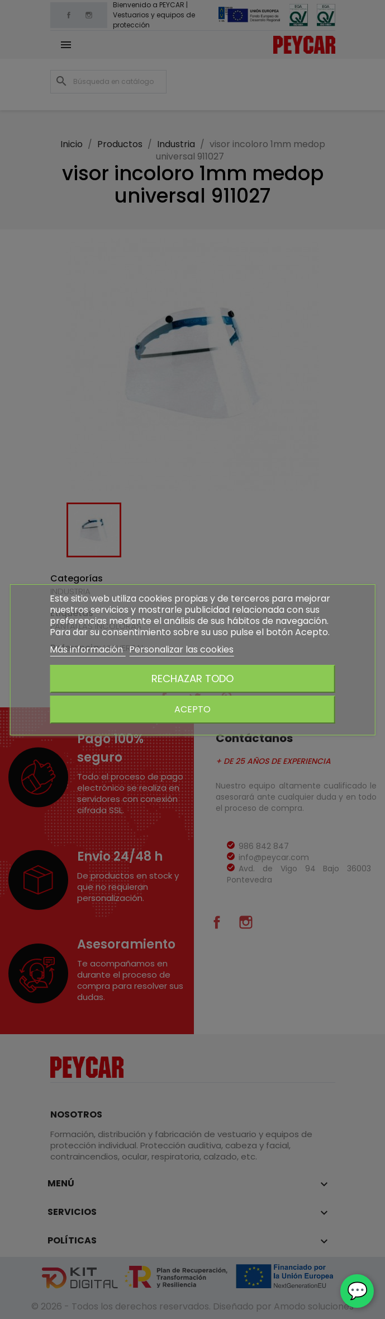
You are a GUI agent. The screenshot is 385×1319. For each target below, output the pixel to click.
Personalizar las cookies (181, 649)
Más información (87, 649)
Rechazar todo (192, 679)
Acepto (192, 709)
